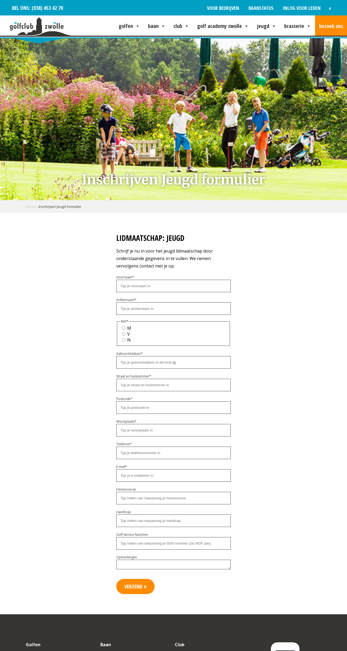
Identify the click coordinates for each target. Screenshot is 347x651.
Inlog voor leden (302, 8)
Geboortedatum (129, 353)
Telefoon (124, 444)
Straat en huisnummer (133, 376)
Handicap (123, 512)
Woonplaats (126, 421)
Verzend (134, 588)
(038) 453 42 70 (46, 7)
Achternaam (126, 300)
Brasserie (297, 26)
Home (30, 206)
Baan (157, 26)
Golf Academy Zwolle (223, 26)
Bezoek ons (331, 26)
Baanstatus (261, 8)
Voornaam (125, 277)
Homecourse (126, 489)
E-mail (121, 466)
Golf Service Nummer (132, 534)
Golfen (129, 26)
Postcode (124, 399)
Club (181, 26)
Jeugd (266, 26)
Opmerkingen (126, 557)
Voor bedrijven (223, 8)
